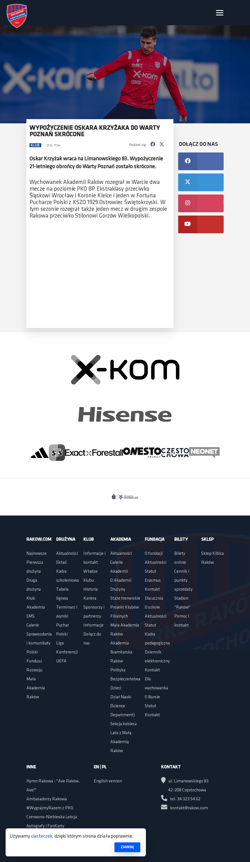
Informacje (93, 625)
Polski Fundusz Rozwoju (34, 661)
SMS (30, 616)
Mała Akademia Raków (35, 688)
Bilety (181, 539)
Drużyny (117, 589)
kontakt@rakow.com (184, 808)
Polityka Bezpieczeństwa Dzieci (125, 679)
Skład (61, 562)
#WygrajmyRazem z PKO (49, 808)
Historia (90, 589)
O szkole (152, 607)
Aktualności (67, 553)
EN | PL (100, 767)
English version (108, 781)
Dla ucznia (154, 598)
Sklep (207, 539)
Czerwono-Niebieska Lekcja (51, 817)
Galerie (32, 625)
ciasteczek (41, 836)
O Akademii (120, 580)
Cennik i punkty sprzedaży (183, 580)
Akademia (35, 607)
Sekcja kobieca (123, 724)
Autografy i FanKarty (45, 826)
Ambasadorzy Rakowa (46, 799)
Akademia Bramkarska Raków (121, 652)
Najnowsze (36, 553)
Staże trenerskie (125, 598)
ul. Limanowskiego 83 (184, 781)
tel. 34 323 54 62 (180, 799)
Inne (31, 767)
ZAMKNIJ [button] (127, 847)
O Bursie (152, 697)
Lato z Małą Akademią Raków (120, 742)
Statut (150, 571)
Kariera (89, 598)
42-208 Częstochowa (187, 790)
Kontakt (152, 589)
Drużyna (65, 539)
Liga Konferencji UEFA (67, 652)
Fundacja (154, 539)
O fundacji (154, 553)
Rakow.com (38, 539)
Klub (35, 145)
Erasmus (153, 580)
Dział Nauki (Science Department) (122, 706)
